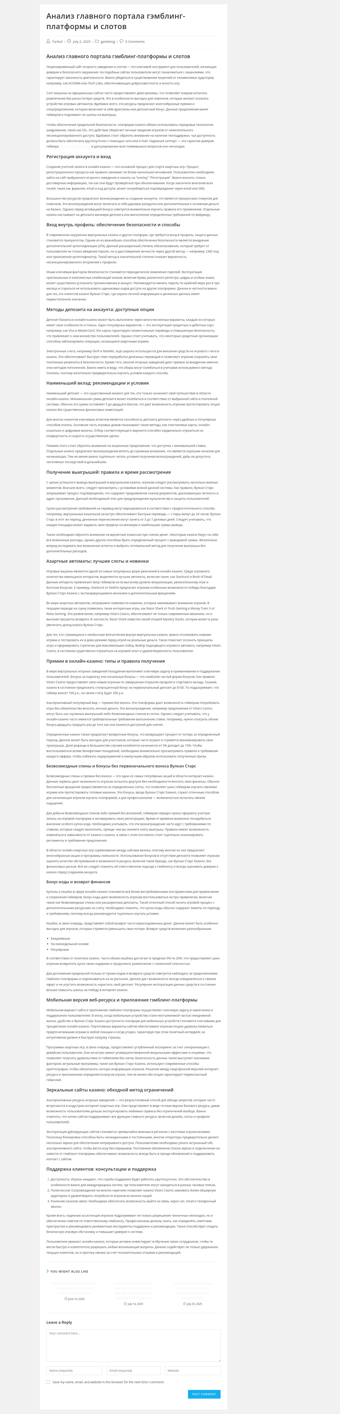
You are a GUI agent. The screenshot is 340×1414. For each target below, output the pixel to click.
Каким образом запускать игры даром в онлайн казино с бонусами (74, 1288)
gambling (108, 41)
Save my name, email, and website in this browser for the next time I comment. (109, 1382)
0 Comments (135, 41)
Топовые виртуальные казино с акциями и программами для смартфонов (192, 1290)
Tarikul (57, 41)
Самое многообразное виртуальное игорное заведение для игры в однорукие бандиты (133, 1290)
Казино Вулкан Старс (75, 146)
